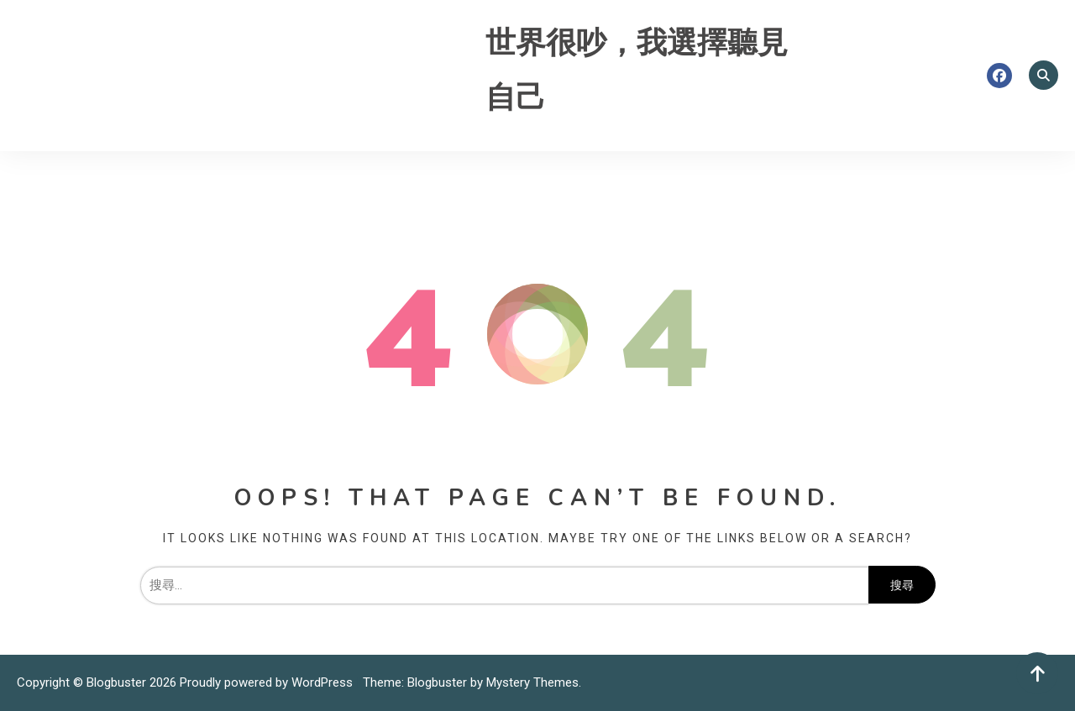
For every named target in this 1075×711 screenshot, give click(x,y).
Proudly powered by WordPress (268, 682)
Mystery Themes (532, 682)
